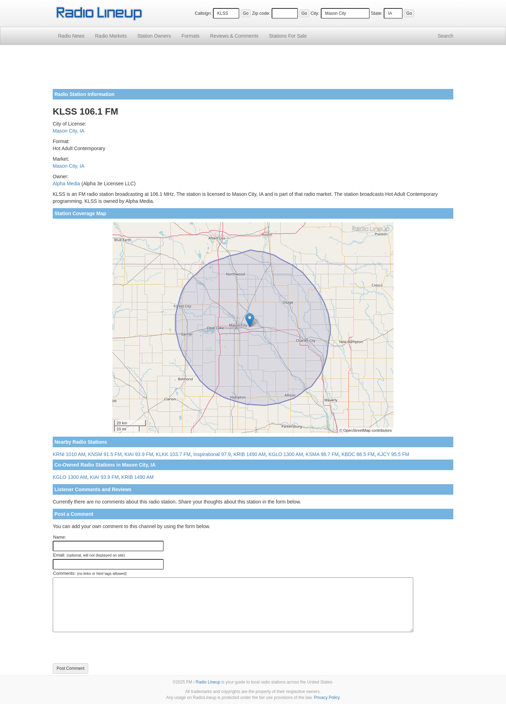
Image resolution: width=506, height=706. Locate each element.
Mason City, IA (68, 131)
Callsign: (203, 13)
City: (315, 13)
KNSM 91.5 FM (105, 454)
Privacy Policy (327, 697)
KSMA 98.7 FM (322, 454)
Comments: (89, 573)
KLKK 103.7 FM (173, 454)
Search (445, 36)
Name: (59, 537)
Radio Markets (110, 36)
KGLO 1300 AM (285, 454)
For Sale (288, 36)
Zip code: (261, 13)
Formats (190, 36)
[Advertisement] (253, 69)
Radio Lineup (208, 682)
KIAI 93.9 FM (138, 454)
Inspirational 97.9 (212, 454)
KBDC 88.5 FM (358, 454)
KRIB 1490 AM (249, 454)
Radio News (71, 36)
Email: (89, 555)
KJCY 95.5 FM (393, 454)
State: (377, 13)
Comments (234, 36)
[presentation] (106, 647)
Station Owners (154, 36)
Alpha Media (66, 183)
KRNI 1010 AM (69, 454)
